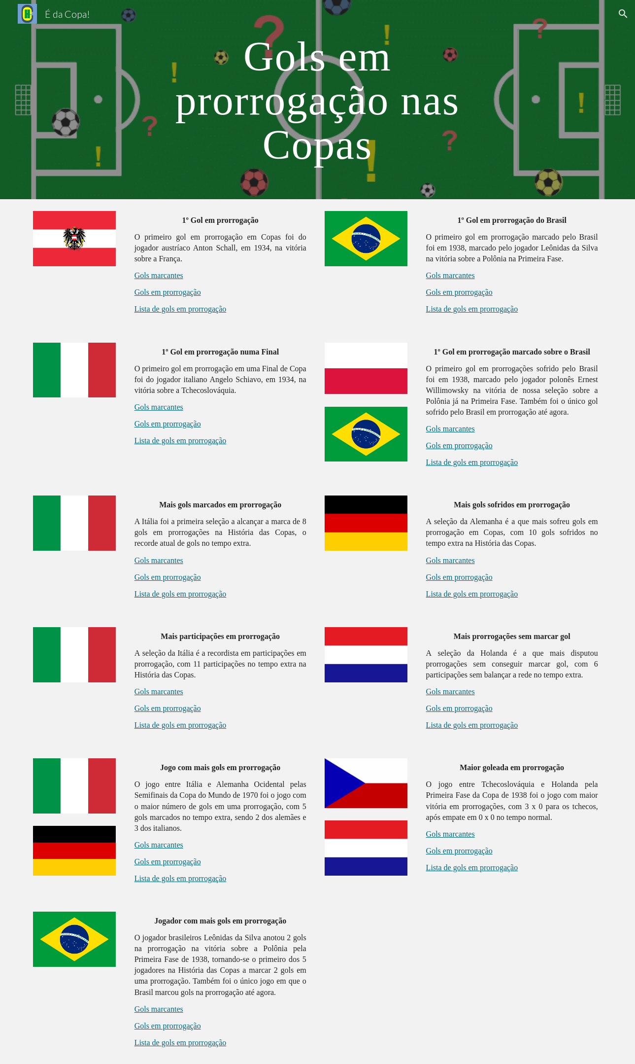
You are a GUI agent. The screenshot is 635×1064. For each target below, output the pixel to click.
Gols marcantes (158, 275)
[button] (623, 14)
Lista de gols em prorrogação (180, 309)
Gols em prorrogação (167, 292)
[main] (318, 100)
